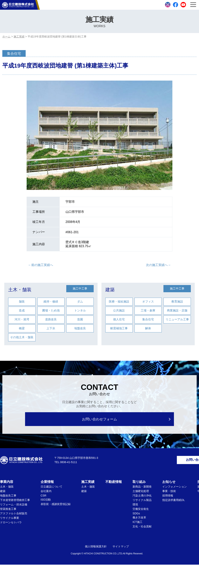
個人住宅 (119, 319)
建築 (110, 289)
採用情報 (167, 496)
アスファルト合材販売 (13, 514)
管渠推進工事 (8, 510)
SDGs (136, 514)
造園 (80, 319)
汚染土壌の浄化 (142, 496)
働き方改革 (139, 518)
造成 (22, 310)
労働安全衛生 (141, 510)
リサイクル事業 (9, 519)
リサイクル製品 (142, 501)
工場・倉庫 (148, 310)
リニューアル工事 (177, 319)
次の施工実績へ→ (158, 265)
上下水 (50, 328)
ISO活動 (46, 501)
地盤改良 (80, 328)
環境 (135, 505)
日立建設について (51, 487)
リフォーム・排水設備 (13, 505)
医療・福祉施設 (119, 301)
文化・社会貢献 (142, 527)
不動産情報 (113, 483)
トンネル (80, 310)
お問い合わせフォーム (100, 419)
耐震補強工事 (119, 328)
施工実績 (87, 483)
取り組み (139, 483)
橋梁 (22, 328)
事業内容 (6, 483)
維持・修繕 (51, 301)
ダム (80, 301)
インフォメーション (174, 487)
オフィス (148, 301)
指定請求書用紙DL (173, 501)
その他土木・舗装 (21, 337)
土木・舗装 (19, 289)
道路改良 (51, 319)
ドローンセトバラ (11, 523)
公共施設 (119, 310)
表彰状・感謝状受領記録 (56, 505)
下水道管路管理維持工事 (15, 501)
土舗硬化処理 (141, 492)
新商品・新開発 (142, 487)
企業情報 (47, 483)
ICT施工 (137, 523)
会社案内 (46, 492)
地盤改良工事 (8, 496)
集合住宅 (148, 319)
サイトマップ (121, 547)
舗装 (22, 301)
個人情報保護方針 (96, 547)
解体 (148, 328)
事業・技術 (169, 492)
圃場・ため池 (51, 310)
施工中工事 (80, 288)
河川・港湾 (22, 319)
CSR (43, 496)
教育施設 (177, 301)
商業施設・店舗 (177, 310)
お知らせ (168, 483)
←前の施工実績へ (40, 265)
